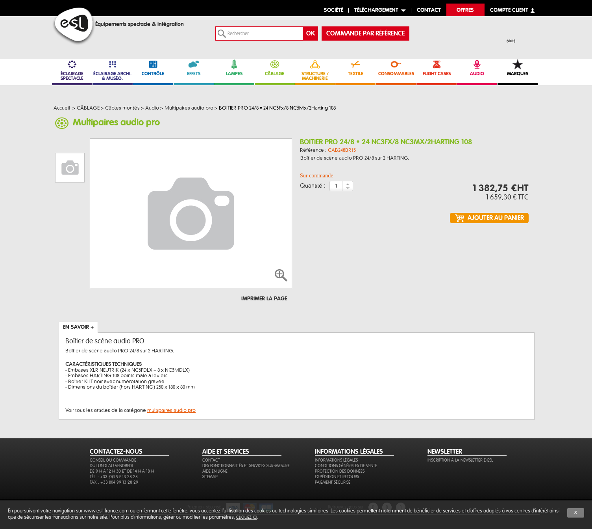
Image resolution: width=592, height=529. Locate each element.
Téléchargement (376, 10)
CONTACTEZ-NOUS (116, 452)
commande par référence (365, 33)
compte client (509, 10)
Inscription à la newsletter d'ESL (460, 460)
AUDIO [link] (477, 67)
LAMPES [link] (234, 67)
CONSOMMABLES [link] (396, 67)
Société (333, 10)
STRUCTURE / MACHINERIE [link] (315, 70)
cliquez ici (246, 517)
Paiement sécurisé (332, 482)
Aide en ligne (215, 471)
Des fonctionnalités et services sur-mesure (246, 466)
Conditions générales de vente (346, 466)
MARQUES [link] (518, 67)
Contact (211, 460)
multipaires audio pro (171, 410)
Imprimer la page (264, 299)
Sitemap (210, 477)
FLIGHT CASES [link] (436, 67)
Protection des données (339, 471)
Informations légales (336, 460)
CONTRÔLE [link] (153, 67)
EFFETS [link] (194, 67)
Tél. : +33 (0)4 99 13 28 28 (114, 477)
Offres (465, 10)
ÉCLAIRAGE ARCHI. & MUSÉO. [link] (112, 70)
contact (429, 10)
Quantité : (313, 186)
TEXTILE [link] (355, 67)
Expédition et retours (337, 477)
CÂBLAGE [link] (275, 67)
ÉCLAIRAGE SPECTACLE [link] (72, 70)
